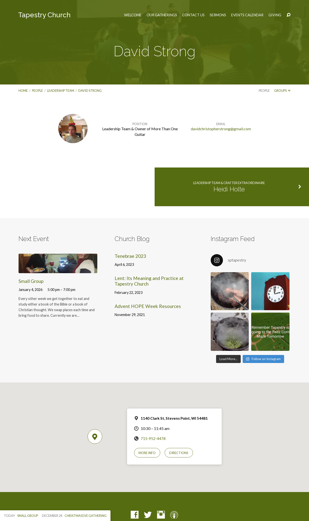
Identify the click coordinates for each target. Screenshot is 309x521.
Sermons (218, 15)
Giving (275, 15)
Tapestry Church (44, 15)
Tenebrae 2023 (130, 256)
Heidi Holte (229, 189)
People (37, 91)
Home (23, 91)
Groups (282, 91)
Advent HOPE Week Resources (148, 306)
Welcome (132, 15)
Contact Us (193, 15)
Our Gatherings (162, 15)
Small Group (31, 281)
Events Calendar (247, 15)
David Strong (90, 91)
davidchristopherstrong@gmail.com (221, 128)
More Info (147, 453)
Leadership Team (60, 91)
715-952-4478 (153, 438)
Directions (178, 453)
